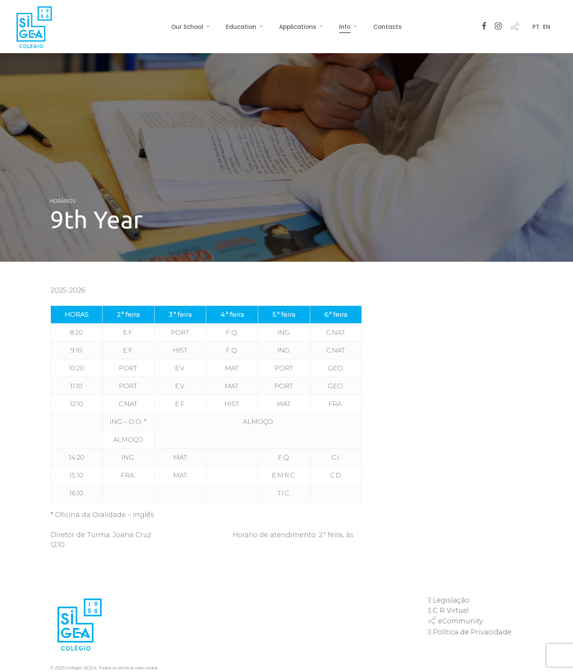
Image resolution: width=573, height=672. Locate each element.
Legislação (451, 600)
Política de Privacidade (472, 632)
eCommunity (460, 621)
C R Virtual (451, 610)
